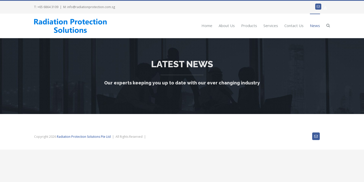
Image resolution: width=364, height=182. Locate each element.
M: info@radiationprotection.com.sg (89, 7)
